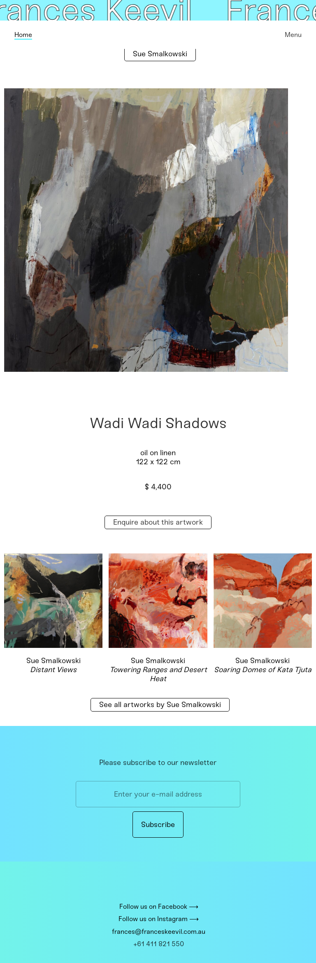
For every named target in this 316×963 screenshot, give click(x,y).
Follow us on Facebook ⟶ (158, 906)
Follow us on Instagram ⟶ (158, 919)
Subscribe (158, 824)
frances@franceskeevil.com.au (158, 931)
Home (23, 35)
